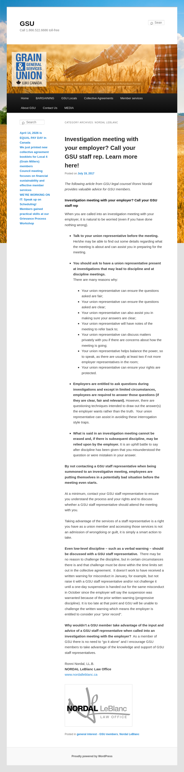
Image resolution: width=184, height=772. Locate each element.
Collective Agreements (98, 98)
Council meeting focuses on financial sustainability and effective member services (34, 180)
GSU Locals (69, 98)
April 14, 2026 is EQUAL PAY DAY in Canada (33, 137)
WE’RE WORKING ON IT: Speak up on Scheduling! (35, 199)
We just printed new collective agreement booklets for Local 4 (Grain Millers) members (34, 157)
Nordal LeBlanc (129, 734)
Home (25, 98)
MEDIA (69, 108)
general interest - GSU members (97, 734)
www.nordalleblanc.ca (81, 674)
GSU (27, 23)
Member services (131, 98)
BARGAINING (45, 98)
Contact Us (50, 108)
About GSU (28, 108)
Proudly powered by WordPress (91, 756)
